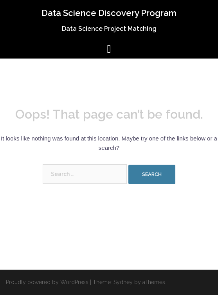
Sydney (123, 282)
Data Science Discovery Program (109, 13)
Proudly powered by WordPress (47, 282)
